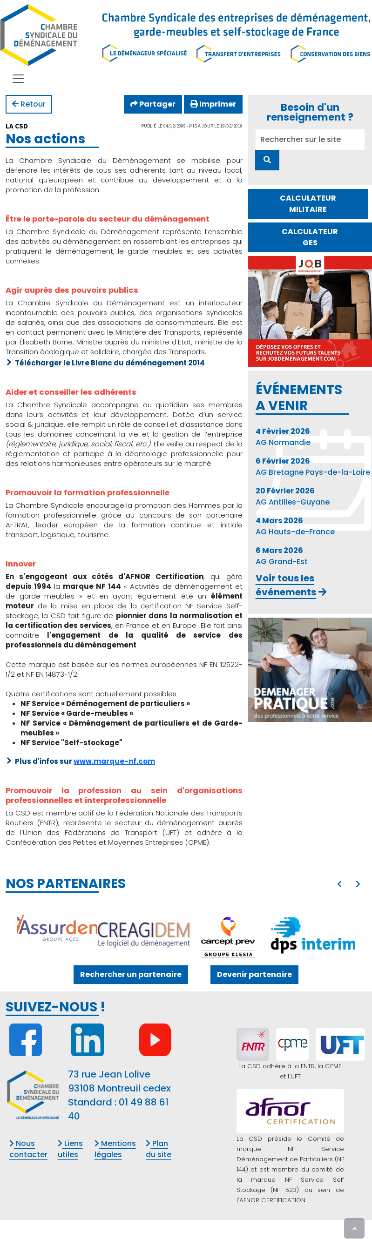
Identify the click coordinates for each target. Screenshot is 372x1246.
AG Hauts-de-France (295, 526)
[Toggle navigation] (18, 79)
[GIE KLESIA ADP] (228, 934)
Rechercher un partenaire (131, 974)
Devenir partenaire (254, 974)
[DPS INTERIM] (312, 933)
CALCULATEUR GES (310, 237)
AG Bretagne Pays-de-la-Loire (313, 467)
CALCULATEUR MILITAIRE (308, 204)
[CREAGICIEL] (143, 934)
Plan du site (158, 1149)
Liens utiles (70, 1149)
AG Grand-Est (282, 556)
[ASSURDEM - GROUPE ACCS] (59, 927)
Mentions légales (115, 1149)
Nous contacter (28, 1149)
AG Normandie (283, 437)
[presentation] (339, 884)
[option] (186, 934)
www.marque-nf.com (114, 761)
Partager (153, 104)
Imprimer (213, 104)
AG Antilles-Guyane (293, 496)
